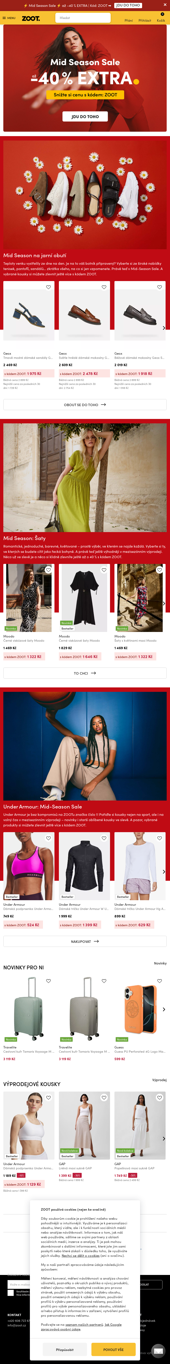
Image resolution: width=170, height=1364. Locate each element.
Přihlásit (145, 18)
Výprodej (159, 1079)
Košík (161, 17)
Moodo (8, 636)
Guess (119, 1047)
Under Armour (14, 904)
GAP (62, 1164)
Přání (129, 18)
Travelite (9, 1047)
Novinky (160, 963)
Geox (7, 353)
